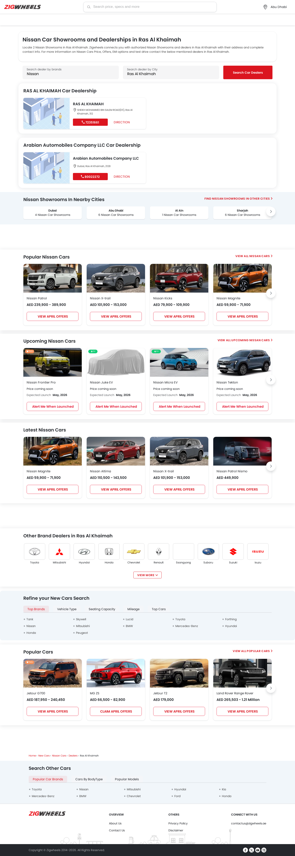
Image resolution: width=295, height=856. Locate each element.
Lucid (129, 619)
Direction (120, 122)
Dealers (73, 755)
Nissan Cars (259, 256)
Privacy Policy (178, 823)
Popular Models (127, 779)
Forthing (231, 619)
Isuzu (258, 562)
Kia (224, 789)
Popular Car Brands (48, 779)
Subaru (208, 562)
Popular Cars (258, 651)
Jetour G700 (36, 693)
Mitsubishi (59, 562)
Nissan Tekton (227, 382)
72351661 (90, 122)
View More (145, 575)
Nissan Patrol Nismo (232, 471)
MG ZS (94, 693)
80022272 (90, 177)
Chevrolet (133, 562)
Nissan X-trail (100, 298)
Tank (29, 619)
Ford (177, 796)
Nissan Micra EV (165, 382)
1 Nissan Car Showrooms (179, 215)
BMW (129, 626)
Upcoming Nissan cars (250, 340)
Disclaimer (175, 830)
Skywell (81, 619)
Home (32, 755)
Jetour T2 (160, 693)
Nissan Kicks (162, 298)
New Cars (44, 755)
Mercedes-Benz (186, 626)
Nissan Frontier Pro (41, 382)
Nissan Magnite (228, 298)
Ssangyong (183, 562)
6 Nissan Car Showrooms (116, 215)
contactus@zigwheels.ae (248, 823)
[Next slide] (271, 211)
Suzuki (233, 562)
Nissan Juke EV (101, 382)
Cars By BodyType (89, 779)
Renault (159, 562)
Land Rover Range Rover (235, 693)
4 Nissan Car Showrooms (52, 215)
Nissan (31, 626)
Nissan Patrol (37, 298)
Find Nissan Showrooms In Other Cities (237, 199)
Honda (109, 562)
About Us (115, 823)
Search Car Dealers (248, 72)
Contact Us (117, 830)
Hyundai (84, 562)
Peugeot (82, 633)
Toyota (34, 562)
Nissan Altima (100, 471)
